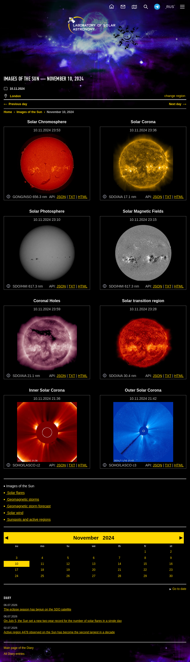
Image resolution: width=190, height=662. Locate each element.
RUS (170, 7)
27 (93, 576)
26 (68, 576)
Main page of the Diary (19, 648)
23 (170, 570)
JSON (61, 197)
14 (119, 564)
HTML (82, 197)
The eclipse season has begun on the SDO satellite (37, 609)
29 (145, 576)
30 (170, 576)
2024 (108, 538)
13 (93, 564)
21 (119, 570)
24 (16, 576)
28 (119, 576)
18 (42, 570)
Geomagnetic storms (22, 499)
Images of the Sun (29, 112)
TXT (72, 197)
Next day (175, 104)
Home (8, 112)
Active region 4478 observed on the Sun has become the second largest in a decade (59, 632)
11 (42, 564)
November (86, 538)
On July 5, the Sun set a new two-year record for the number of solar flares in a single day (63, 621)
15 (145, 564)
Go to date (179, 589)
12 (68, 564)
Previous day (18, 104)
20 (93, 570)
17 (16, 570)
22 (145, 570)
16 (170, 564)
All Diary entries (14, 654)
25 (42, 576)
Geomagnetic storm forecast (28, 506)
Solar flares (15, 493)
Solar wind (14, 513)
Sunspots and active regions (28, 519)
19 (68, 570)
